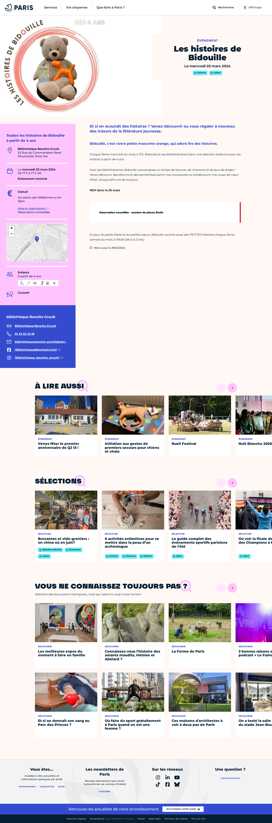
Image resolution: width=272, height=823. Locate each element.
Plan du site (198, 819)
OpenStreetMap (54, 260)
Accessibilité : (112, 819)
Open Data (155, 819)
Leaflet (37, 260)
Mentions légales (76, 819)
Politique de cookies (176, 819)
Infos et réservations (32, 208)
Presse (141, 819)
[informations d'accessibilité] (38, 283)
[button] (37, 239)
